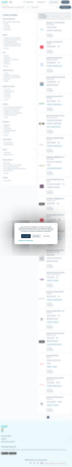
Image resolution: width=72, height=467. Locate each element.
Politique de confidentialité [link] (25, 240)
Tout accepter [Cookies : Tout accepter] (26, 236)
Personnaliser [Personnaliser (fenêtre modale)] (46, 236)
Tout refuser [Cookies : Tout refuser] (36, 236)
